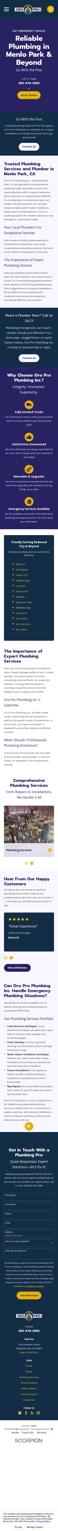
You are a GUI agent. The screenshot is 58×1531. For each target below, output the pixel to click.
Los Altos (21, 585)
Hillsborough (23, 580)
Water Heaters (29, 1388)
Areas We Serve (29, 1394)
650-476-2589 (29, 83)
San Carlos (21, 618)
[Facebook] (26, 1413)
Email (7, 1223)
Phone (8, 1213)
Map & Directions (29, 1352)
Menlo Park (22, 591)
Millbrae (20, 596)
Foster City (22, 574)
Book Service (29, 95)
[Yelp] (32, 1413)
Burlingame (22, 569)
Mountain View (24, 602)
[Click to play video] (29, 1126)
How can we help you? (15, 1251)
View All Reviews (17, 967)
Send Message (29, 1295)
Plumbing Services (29, 1377)
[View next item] (32, 863)
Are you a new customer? (17, 1241)
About (29, 1371)
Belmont (20, 564)
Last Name (10, 1204)
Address (9, 1232)
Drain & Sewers (29, 1382)
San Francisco (23, 624)
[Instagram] (38, 1413)
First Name (10, 1195)
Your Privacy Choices (41, 1429)
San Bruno (21, 613)
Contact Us (29, 146)
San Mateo (21, 629)
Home (29, 1365)
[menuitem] (15, 1432)
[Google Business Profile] (19, 1413)
